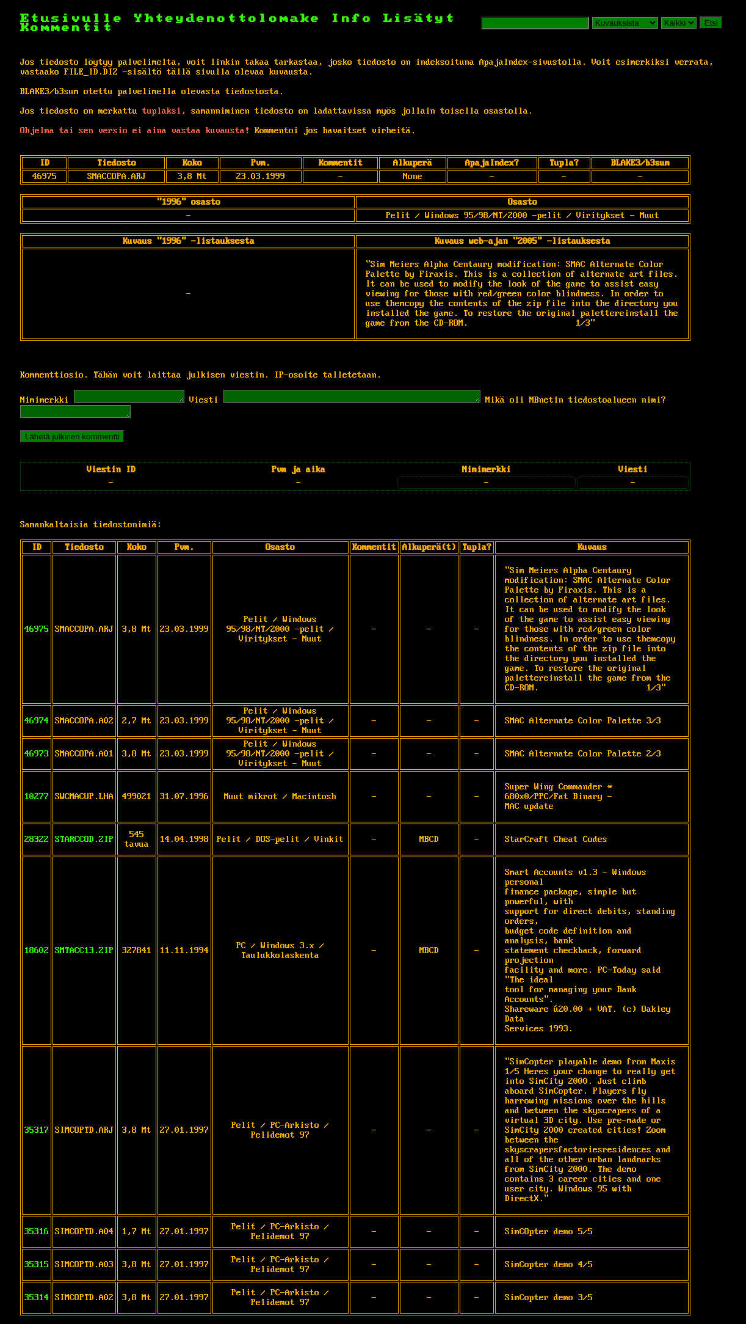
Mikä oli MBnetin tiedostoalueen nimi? (618, 402)
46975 (36, 633)
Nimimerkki (44, 402)
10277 (36, 800)
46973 (36, 758)
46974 (36, 725)
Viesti (216, 402)
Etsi (711, 22)
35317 (36, 1134)
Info (352, 18)
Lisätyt (419, 18)
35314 (36, 1301)
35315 (36, 1268)
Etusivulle (77, 18)
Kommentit (67, 27)
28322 (36, 843)
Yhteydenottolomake (227, 18)
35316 (36, 1235)
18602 (36, 954)
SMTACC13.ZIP (84, 954)
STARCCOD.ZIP (84, 843)
